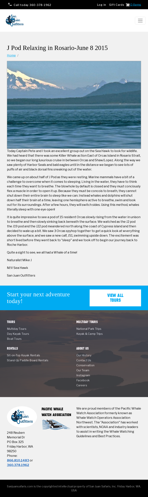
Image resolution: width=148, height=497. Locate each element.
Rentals (12, 348)
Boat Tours (14, 338)
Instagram (83, 375)
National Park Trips (88, 328)
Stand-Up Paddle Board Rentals (27, 360)
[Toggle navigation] (140, 20)
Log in (101, 4)
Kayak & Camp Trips (89, 333)
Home (11, 55)
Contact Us (83, 360)
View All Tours (115, 298)
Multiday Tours (16, 328)
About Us (82, 348)
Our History (83, 355)
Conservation (85, 365)
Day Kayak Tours (18, 333)
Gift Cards (116, 4)
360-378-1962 (32, 4)
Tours (11, 322)
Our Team (82, 370)
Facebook (83, 380)
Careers (81, 385)
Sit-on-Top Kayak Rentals (23, 355)
